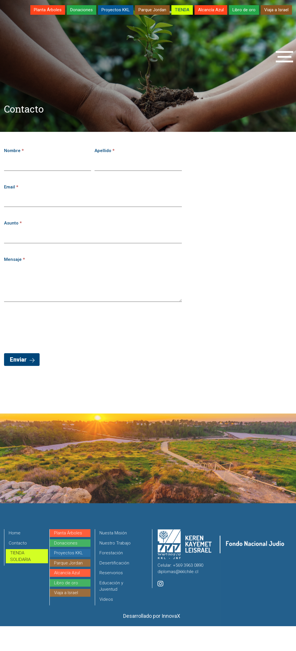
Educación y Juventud (111, 610)
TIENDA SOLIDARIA (20, 580)
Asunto (13, 223)
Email (11, 187)
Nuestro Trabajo (115, 567)
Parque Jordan (152, 9)
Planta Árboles (48, 9)
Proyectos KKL (115, 9)
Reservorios (111, 597)
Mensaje (14, 259)
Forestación (111, 577)
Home (15, 557)
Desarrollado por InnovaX (151, 640)
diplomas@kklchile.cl (178, 595)
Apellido (104, 150)
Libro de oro (244, 9)
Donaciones (81, 9)
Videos (106, 623)
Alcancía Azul (211, 9)
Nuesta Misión (113, 557)
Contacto (18, 567)
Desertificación (114, 587)
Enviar (18, 359)
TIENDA (182, 9)
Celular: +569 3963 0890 (180, 589)
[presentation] (48, 326)
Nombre (14, 150)
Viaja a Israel (276, 9)
